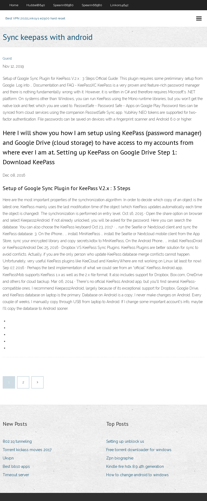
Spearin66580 (63, 5)
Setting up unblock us (125, 441)
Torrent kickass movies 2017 (27, 450)
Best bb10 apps (16, 466)
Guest (7, 58)
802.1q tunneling (17, 441)
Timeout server (16, 475)
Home (13, 5)
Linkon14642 (119, 5)
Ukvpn (8, 458)
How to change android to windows (137, 475)
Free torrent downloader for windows (138, 450)
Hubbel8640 (35, 5)
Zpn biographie (119, 458)
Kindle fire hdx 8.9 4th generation (135, 466)
